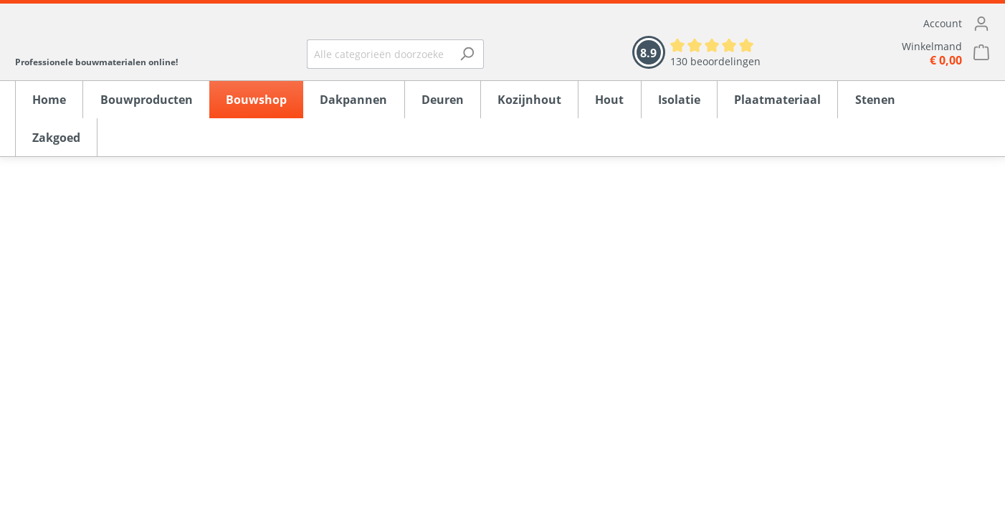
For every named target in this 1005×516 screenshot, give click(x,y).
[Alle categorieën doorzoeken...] (379, 54)
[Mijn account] (889, 23)
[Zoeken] (467, 54)
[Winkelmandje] (889, 53)
